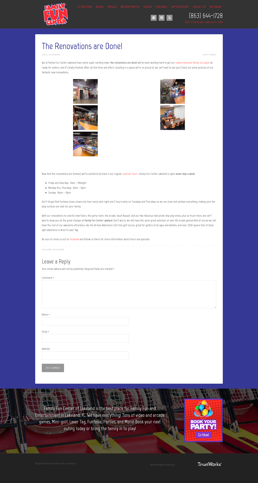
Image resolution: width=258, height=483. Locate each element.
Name (46, 314)
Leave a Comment (209, 55)
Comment (48, 278)
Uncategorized (58, 249)
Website (46, 349)
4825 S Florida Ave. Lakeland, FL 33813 (204, 22)
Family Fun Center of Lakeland (51, 14)
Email (45, 331)
